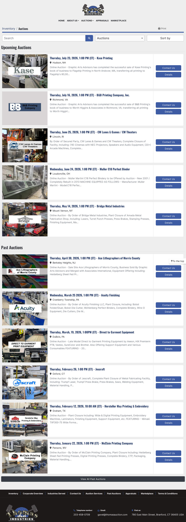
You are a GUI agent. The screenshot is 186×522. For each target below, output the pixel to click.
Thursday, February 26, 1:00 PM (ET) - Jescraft (77, 369)
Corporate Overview (33, 493)
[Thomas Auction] (21, 512)
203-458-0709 (82, 514)
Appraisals (102, 20)
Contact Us (168, 68)
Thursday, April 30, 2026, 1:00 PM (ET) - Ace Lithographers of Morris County (95, 258)
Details (168, 74)
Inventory (13, 493)
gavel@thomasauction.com (112, 514)
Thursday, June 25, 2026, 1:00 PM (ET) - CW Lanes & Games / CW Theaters (93, 132)
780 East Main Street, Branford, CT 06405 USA (158, 514)
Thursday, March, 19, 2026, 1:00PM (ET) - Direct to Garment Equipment (92, 332)
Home (61, 20)
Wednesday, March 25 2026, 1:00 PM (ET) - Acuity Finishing (85, 295)
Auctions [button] (86, 20)
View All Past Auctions (93, 479)
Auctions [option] (103, 38)
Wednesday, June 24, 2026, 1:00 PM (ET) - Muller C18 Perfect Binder (90, 169)
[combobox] (120, 38)
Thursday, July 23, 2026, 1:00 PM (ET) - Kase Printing (81, 58)
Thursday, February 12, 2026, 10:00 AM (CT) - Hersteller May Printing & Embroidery (99, 406)
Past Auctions (114, 493)
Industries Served (56, 493)
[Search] (43, 38)
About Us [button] (72, 20)
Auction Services (94, 493)
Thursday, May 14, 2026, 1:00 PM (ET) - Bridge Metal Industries (87, 206)
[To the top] (177, 261)
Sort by (165, 38)
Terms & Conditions (168, 493)
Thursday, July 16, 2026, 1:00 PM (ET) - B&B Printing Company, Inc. (89, 95)
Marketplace (118, 20)
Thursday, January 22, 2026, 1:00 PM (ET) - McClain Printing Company (91, 443)
